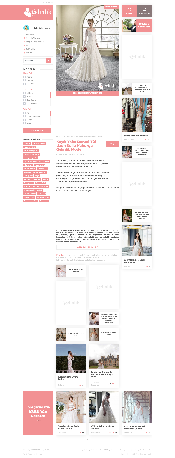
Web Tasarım (28, 451)
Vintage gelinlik (42, 186)
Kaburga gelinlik (29, 147)
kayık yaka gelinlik (99, 260)
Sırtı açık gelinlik (29, 168)
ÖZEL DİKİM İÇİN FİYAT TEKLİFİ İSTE (87, 93)
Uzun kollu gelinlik (30, 161)
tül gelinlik (111, 255)
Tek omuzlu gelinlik (30, 201)
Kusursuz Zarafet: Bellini (108, 334)
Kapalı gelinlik (42, 168)
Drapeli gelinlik (40, 165)
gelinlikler (128, 447)
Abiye (37, 176)
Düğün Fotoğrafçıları (33, 42)
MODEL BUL (37, 130)
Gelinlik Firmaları (31, 38)
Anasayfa (28, 34)
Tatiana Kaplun (129, 141)
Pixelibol (139, 451)
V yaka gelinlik (40, 183)
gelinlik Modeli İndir (87, 247)
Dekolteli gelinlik (29, 194)
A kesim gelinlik (29, 186)
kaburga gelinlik (84, 260)
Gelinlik (39, 190)
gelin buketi (80, 255)
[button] (116, 47)
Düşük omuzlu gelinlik (31, 154)
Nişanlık (45, 179)
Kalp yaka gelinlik (39, 143)
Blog (26, 45)
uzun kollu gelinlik (91, 257)
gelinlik (102, 255)
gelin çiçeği (69, 255)
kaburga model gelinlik (66, 260)
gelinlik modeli (76, 257)
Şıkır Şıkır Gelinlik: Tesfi (136, 137)
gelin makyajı (92, 255)
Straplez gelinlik (29, 190)
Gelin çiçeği (42, 194)
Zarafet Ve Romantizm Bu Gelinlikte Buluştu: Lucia (103, 374)
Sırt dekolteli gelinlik (31, 151)
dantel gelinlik (62, 257)
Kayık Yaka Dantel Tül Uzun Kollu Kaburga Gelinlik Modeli (76, 146)
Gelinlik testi (44, 201)
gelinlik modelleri (96, 447)
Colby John (128, 268)
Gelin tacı (27, 143)
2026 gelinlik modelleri (113, 447)
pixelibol (38, 451)
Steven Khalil (95, 432)
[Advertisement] (87, 117)
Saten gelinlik (28, 183)
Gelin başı (27, 172)
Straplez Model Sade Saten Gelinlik (69, 427)
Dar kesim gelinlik (43, 197)
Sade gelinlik (28, 176)
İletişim (27, 53)
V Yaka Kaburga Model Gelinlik (103, 427)
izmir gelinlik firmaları (143, 447)
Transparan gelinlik (39, 172)
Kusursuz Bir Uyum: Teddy (68, 378)
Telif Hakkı (29, 49)
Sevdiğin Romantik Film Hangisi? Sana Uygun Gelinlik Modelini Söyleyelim (109, 318)
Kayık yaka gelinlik (30, 158)
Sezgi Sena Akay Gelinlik (76, 270)
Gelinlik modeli (29, 197)
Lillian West (62, 432)
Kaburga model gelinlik (32, 179)
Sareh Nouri (128, 432)
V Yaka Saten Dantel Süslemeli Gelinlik (135, 427)
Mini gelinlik (28, 165)
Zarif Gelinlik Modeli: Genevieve (135, 262)
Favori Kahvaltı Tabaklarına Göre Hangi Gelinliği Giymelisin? (141, 153)
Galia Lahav (62, 385)
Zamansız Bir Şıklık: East (76, 334)
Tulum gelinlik (44, 161)
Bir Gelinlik (73, 154)
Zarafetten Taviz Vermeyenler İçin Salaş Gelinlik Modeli (141, 217)
